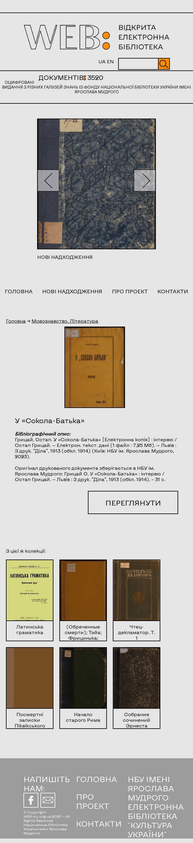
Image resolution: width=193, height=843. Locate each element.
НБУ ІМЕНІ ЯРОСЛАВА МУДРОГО (151, 788)
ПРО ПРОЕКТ (92, 801)
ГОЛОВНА (96, 779)
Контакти (172, 291)
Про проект (130, 291)
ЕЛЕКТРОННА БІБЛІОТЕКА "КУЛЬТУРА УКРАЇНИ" (156, 820)
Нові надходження (72, 291)
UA (102, 61)
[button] (48, 180)
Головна (19, 291)
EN (110, 61)
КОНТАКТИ (99, 823)
